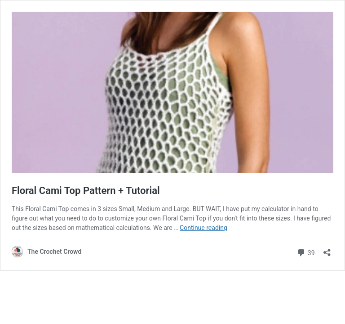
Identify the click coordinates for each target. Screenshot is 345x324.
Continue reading (203, 227)
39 (305, 251)
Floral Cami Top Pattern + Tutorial (86, 190)
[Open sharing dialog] (327, 249)
